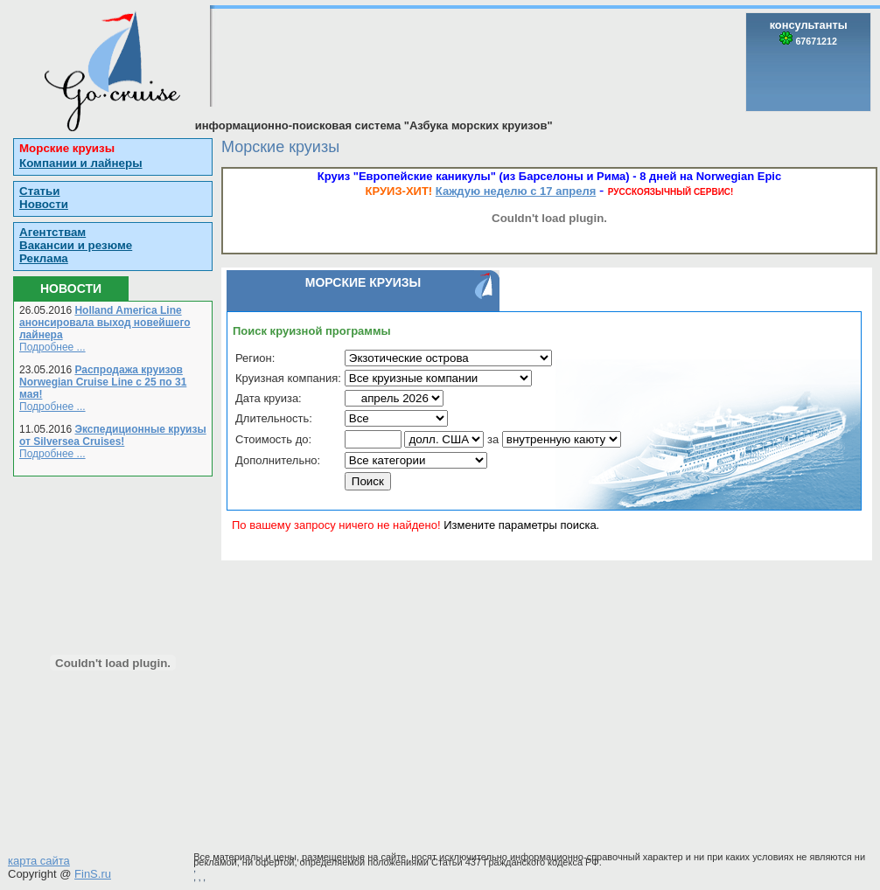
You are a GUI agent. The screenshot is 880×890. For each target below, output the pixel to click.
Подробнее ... (52, 347)
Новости (43, 204)
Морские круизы (67, 148)
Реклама (43, 258)
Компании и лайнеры (81, 163)
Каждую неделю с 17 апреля (516, 191)
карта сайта (39, 860)
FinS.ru (92, 873)
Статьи (39, 191)
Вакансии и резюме (75, 245)
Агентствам (52, 232)
